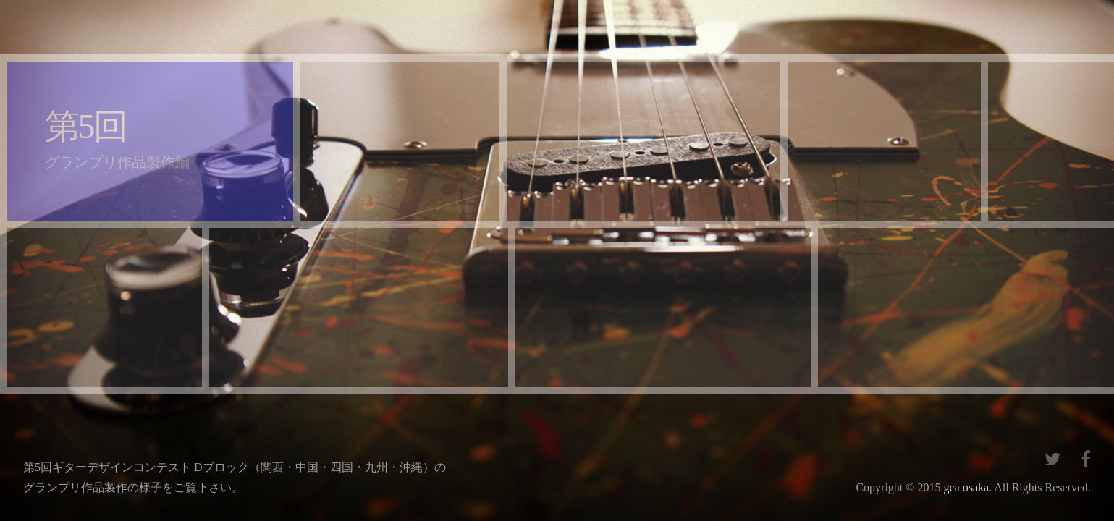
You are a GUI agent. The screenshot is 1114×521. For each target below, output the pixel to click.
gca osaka (966, 487)
